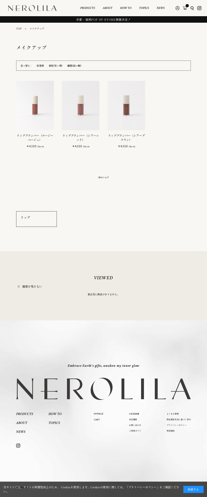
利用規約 (171, 430)
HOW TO (125, 8)
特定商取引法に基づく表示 (179, 419)
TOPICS (144, 8)
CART (97, 419)
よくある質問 (173, 413)
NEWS (161, 8)
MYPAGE (99, 413)
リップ (25, 217)
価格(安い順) (55, 65)
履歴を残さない (32, 286)
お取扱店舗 (134, 413)
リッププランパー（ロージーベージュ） (35, 137)
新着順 (40, 65)
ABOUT (107, 8)
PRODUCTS (87, 8)
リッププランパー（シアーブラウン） (126, 137)
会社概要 (133, 419)
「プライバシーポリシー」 (142, 487)
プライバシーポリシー (177, 425)
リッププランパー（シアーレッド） (80, 137)
